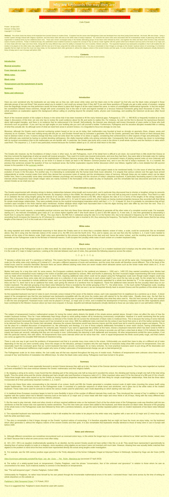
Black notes (9, 79)
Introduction (9, 61)
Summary (8, 88)
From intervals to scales (15, 70)
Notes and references (14, 93)
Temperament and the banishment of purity (23, 84)
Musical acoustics (12, 66)
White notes (9, 75)
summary (33, 165)
